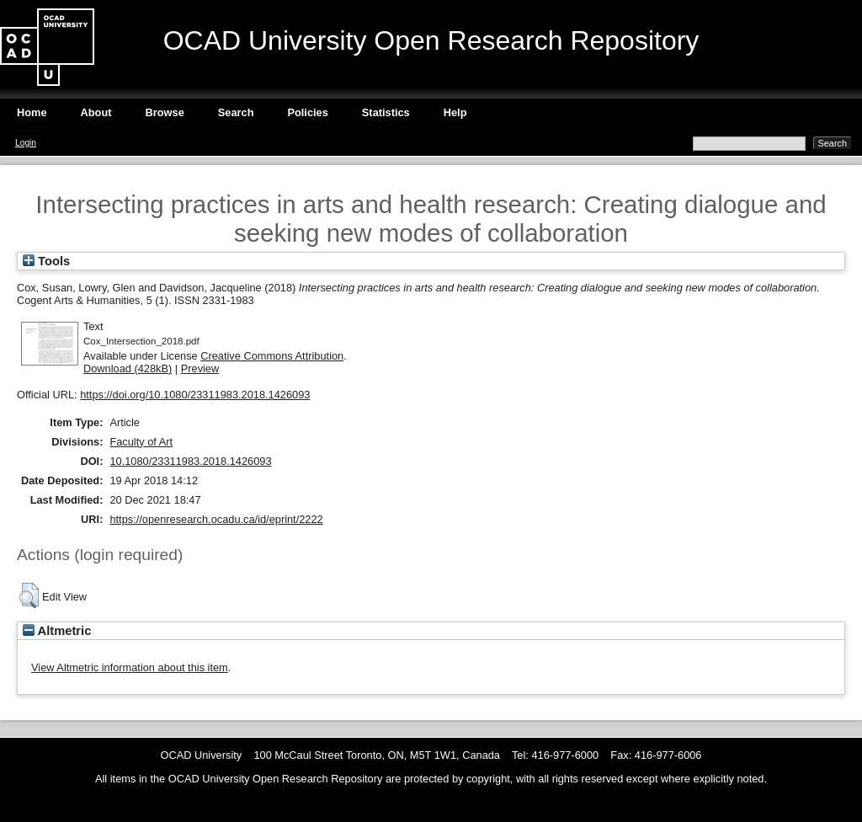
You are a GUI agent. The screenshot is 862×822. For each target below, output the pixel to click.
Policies (307, 112)
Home (32, 112)
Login (25, 142)
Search (236, 112)
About (96, 112)
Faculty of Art (141, 441)
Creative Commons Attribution (271, 356)
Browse (165, 112)
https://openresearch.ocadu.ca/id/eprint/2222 (215, 519)
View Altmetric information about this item (129, 667)
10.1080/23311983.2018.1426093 (190, 461)
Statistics (386, 112)
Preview (200, 368)
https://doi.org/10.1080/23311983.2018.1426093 (195, 394)
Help (455, 112)
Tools (46, 261)
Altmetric (57, 631)
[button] (29, 595)
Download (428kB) (127, 368)
